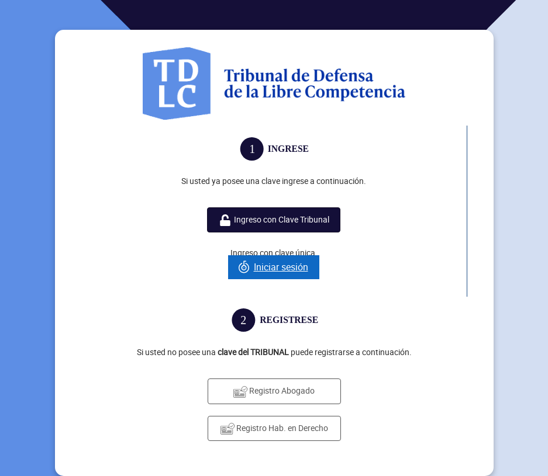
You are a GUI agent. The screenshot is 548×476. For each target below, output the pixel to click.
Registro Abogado (274, 391)
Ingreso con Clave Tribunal (273, 220)
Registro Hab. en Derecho (274, 428)
